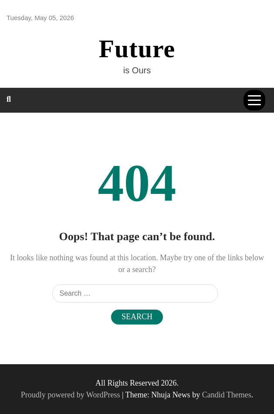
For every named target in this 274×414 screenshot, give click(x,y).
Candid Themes (226, 394)
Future (137, 48)
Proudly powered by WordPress (71, 394)
